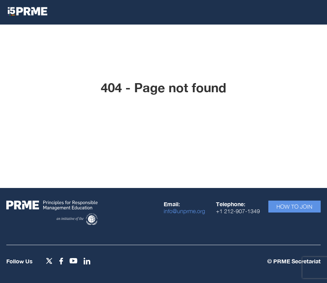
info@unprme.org (184, 211)
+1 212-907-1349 (238, 211)
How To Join (294, 206)
